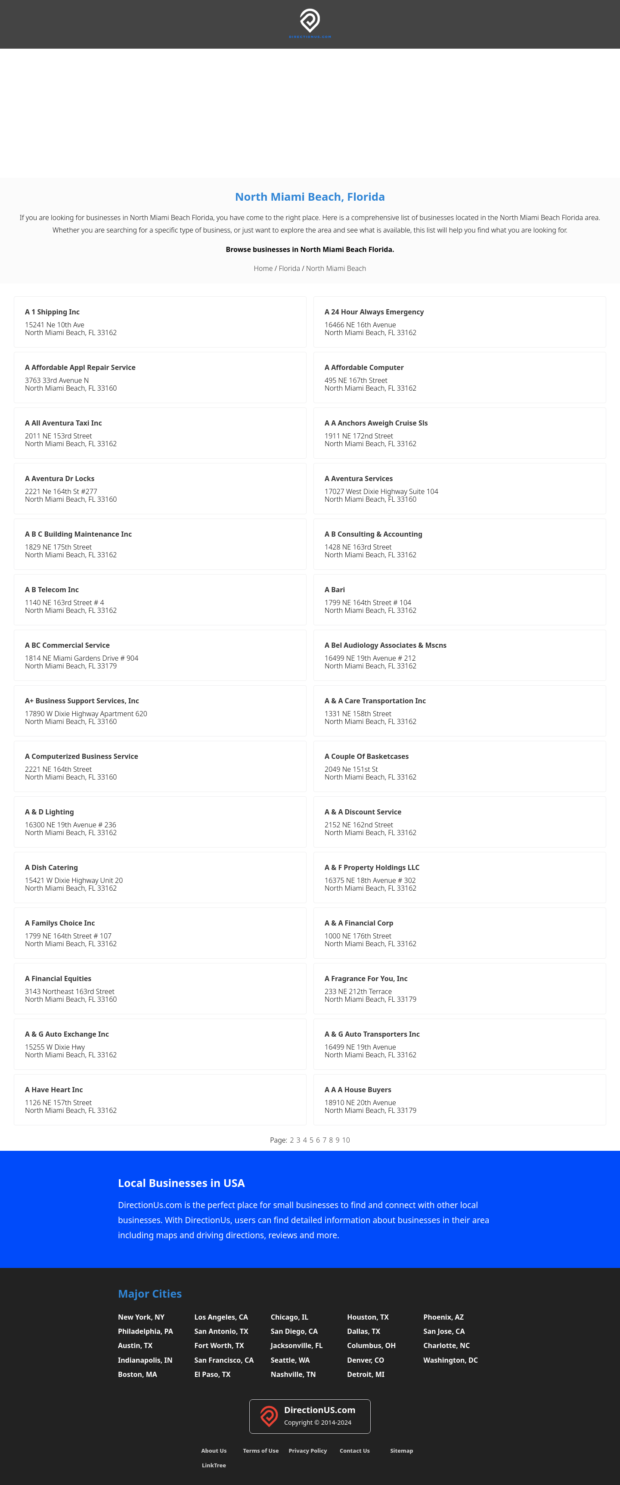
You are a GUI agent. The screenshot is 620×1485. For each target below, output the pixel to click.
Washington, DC (451, 1360)
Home (263, 268)
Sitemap (401, 1450)
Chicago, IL (289, 1317)
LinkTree (214, 1465)
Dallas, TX (363, 1331)
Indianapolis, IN (145, 1360)
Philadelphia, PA (145, 1331)
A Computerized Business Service (81, 756)
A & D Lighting (49, 812)
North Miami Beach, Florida (310, 196)
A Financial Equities (58, 978)
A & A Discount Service (363, 812)
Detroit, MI (365, 1374)
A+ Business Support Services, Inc (82, 700)
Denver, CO (365, 1360)
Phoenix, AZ (444, 1317)
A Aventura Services (359, 478)
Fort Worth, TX (219, 1345)
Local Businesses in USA (181, 1183)
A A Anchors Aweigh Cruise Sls (376, 423)
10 (346, 1140)
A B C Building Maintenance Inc (78, 534)
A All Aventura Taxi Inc (63, 423)
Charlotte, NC (447, 1345)
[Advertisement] (310, 113)
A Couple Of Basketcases (367, 756)
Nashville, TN (293, 1374)
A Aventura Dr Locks (60, 478)
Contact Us (355, 1450)
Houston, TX (368, 1317)
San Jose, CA (444, 1331)
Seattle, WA (290, 1360)
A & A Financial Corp (359, 923)
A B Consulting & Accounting (373, 534)
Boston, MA (137, 1374)
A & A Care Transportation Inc (375, 700)
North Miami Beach (336, 268)
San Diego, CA (294, 1331)
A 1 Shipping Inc (52, 312)
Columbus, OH (371, 1345)
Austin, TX (135, 1345)
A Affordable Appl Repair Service (80, 367)
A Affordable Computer (364, 367)
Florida (289, 268)
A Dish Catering (51, 867)
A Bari (335, 589)
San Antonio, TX (221, 1331)
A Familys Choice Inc (60, 923)
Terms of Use (261, 1450)
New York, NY (141, 1317)
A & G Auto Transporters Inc (372, 1034)
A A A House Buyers (358, 1089)
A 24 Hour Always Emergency (374, 312)
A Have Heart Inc (54, 1089)
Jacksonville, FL (297, 1345)
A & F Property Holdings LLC (372, 867)
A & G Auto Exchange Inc (67, 1034)
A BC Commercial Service (67, 645)
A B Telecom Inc (52, 589)
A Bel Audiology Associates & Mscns (385, 645)
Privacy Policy (307, 1450)
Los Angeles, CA (221, 1317)
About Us (214, 1450)
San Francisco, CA (224, 1360)
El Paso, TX (212, 1374)
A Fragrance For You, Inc (366, 978)
